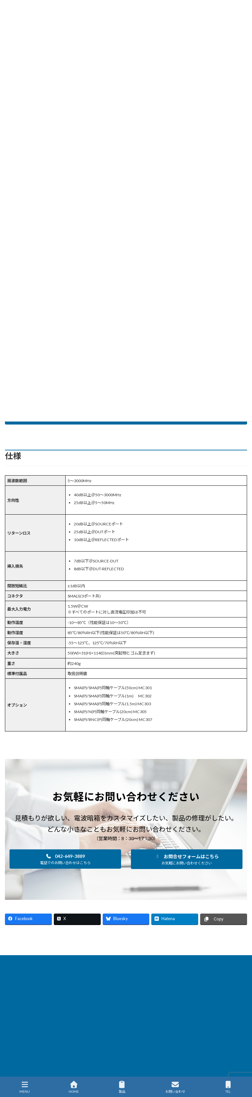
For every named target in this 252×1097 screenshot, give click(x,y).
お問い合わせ (175, 1087)
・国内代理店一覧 (152, 1059)
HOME (29, 961)
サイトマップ (111, 965)
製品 (122, 1087)
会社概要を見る (154, 1050)
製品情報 (56, 961)
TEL (228, 1087)
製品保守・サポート (171, 961)
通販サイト (146, 965)
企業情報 (79, 965)
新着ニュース (88, 961)
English (174, 965)
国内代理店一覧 (215, 961)
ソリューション (126, 961)
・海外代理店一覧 (152, 1068)
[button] (65, 859)
